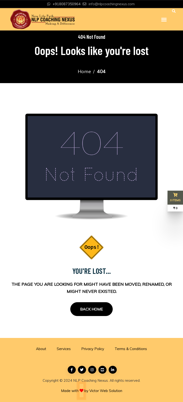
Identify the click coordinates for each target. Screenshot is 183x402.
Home (84, 71)
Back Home (91, 309)
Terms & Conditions (131, 349)
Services (64, 349)
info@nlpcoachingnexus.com (112, 4)
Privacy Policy (92, 349)
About (41, 349)
